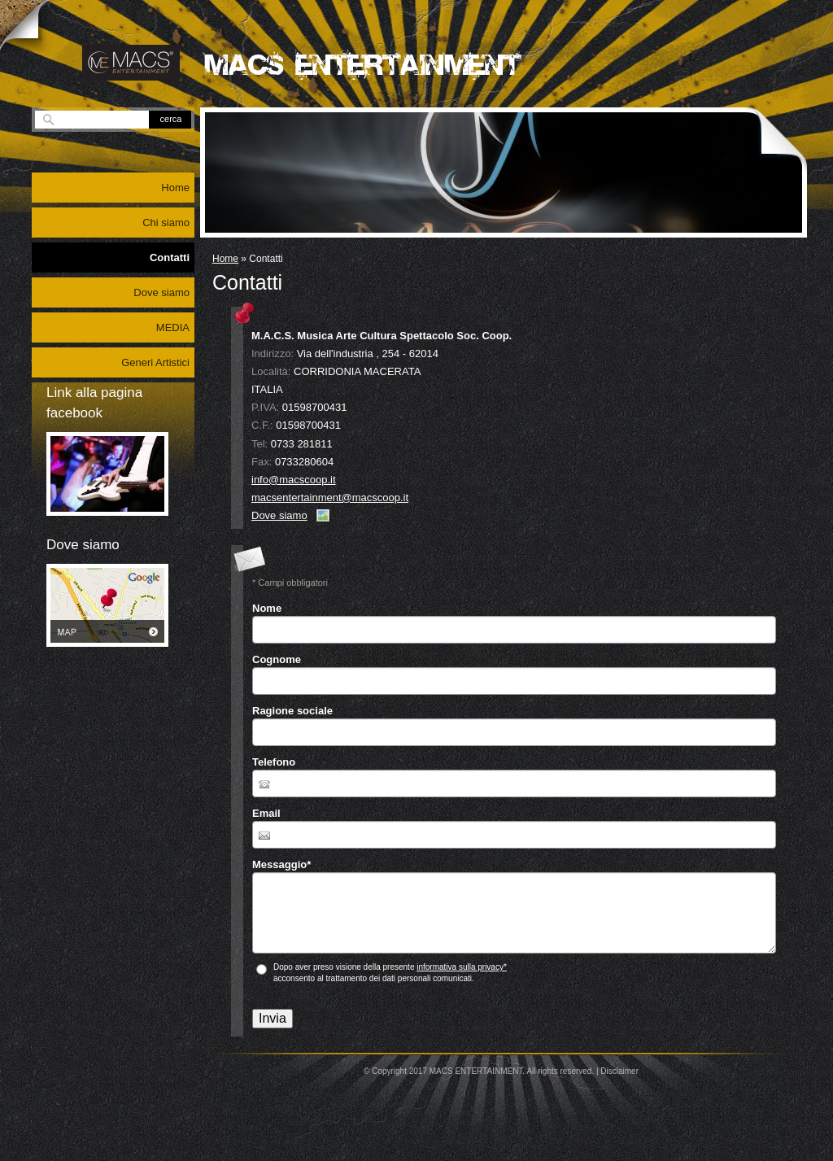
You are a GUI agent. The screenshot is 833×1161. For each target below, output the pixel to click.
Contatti (170, 257)
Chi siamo (166, 222)
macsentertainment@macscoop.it (329, 497)
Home (225, 258)
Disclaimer (619, 1071)
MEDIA (173, 327)
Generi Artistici (155, 362)
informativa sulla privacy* (461, 966)
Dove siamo (279, 515)
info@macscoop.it (293, 480)
